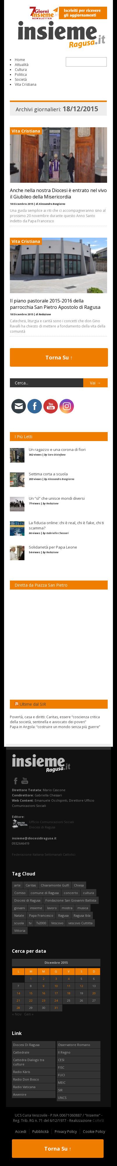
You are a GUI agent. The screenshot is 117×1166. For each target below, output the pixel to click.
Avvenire (19, 1094)
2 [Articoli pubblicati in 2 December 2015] (44, 979)
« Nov (17, 1014)
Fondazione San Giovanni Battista (70, 900)
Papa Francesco (41, 915)
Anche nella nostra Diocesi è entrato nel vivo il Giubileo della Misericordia (58, 193)
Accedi (20, 1131)
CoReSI (98, 1120)
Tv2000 (41, 923)
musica (82, 908)
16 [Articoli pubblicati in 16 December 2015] (43, 993)
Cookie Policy (94, 1131)
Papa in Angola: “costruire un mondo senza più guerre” (55, 726)
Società (21, 79)
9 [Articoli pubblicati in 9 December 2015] (44, 986)
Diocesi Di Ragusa (26, 1045)
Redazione (52, 503)
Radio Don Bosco (26, 1079)
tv (30, 923)
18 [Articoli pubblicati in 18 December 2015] (68, 993)
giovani (19, 908)
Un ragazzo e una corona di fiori (57, 449)
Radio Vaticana (24, 1087)
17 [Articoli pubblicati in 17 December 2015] (56, 993)
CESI (61, 1060)
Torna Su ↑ (59, 357)
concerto (71, 893)
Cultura (21, 69)
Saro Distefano (56, 454)
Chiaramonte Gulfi (55, 885)
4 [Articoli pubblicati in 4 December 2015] (69, 979)
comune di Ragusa (45, 893)
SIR (60, 1090)
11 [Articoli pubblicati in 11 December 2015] (68, 986)
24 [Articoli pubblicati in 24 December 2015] (56, 1000)
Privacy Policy (66, 1131)
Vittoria (19, 930)
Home (20, 59)
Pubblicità (40, 1131)
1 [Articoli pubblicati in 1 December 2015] (31, 979)
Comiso (20, 893)
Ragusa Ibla (82, 915)
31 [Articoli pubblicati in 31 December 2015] (56, 1008)
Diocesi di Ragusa (27, 900)
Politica (21, 74)
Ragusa (63, 915)
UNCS (62, 1097)
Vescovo (57, 923)
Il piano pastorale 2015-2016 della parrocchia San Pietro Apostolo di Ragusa (55, 304)
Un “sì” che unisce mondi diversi (57, 498)
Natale (19, 915)
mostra (67, 908)
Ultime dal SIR (33, 704)
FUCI (61, 1075)
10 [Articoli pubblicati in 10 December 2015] (56, 986)
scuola (19, 923)
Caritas (31, 885)
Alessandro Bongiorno (61, 479)
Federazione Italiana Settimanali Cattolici (43, 854)
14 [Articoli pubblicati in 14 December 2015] (18, 993)
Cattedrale (21, 1052)
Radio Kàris (21, 1072)
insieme (36, 908)
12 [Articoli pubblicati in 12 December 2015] (81, 986)
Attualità (22, 64)
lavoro (52, 908)
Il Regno (64, 1052)
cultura (88, 893)
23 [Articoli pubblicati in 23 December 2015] (43, 1000)
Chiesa (79, 885)
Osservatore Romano (74, 1045)
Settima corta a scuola (48, 474)
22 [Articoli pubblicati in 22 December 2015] (31, 1000)
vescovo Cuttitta (80, 923)
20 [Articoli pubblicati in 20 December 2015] (94, 993)
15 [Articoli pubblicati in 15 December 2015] (31, 993)
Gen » (28, 1014)
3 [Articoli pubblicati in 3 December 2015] (56, 979)
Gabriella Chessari (57, 533)
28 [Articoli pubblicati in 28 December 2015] (18, 1008)
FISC (61, 1067)
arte (17, 885)
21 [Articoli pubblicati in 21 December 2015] (18, 1000)
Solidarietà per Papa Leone (53, 547)
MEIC (61, 1082)
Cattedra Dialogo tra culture (28, 1062)
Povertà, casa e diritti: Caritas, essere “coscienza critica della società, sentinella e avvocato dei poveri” (55, 719)
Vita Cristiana (25, 84)
